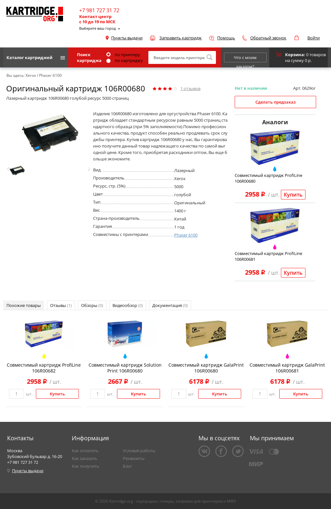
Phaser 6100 (186, 235)
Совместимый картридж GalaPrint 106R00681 (287, 368)
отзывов (190, 88)
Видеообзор (127, 305)
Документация (170, 305)
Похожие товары (23, 305)
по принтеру (123, 54)
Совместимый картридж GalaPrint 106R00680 (206, 368)
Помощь (226, 38)
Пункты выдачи (127, 38)
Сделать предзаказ (275, 102)
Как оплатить (85, 450)
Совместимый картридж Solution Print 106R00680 (125, 368)
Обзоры (92, 305)
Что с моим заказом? (245, 58)
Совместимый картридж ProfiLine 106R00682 (44, 368)
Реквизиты (133, 458)
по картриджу (124, 60)
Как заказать (84, 458)
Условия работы (139, 450)
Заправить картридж (180, 38)
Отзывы (61, 305)
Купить (293, 194)
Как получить (85, 466)
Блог (127, 466)
